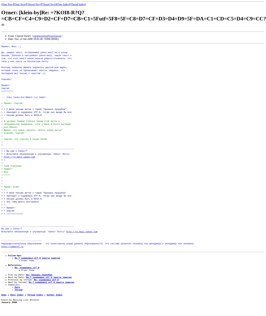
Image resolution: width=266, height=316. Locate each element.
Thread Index (78, 4)
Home (3, 301)
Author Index (54, 301)
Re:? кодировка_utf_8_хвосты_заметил (37, 258)
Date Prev (7, 4)
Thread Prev (33, 4)
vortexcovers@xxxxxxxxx (47, 36)
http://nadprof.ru (12, 246)
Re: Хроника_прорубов (39, 278)
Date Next (20, 4)
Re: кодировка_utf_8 (27, 270)
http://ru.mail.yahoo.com (19, 156)
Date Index (63, 4)
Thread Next (48, 4)
